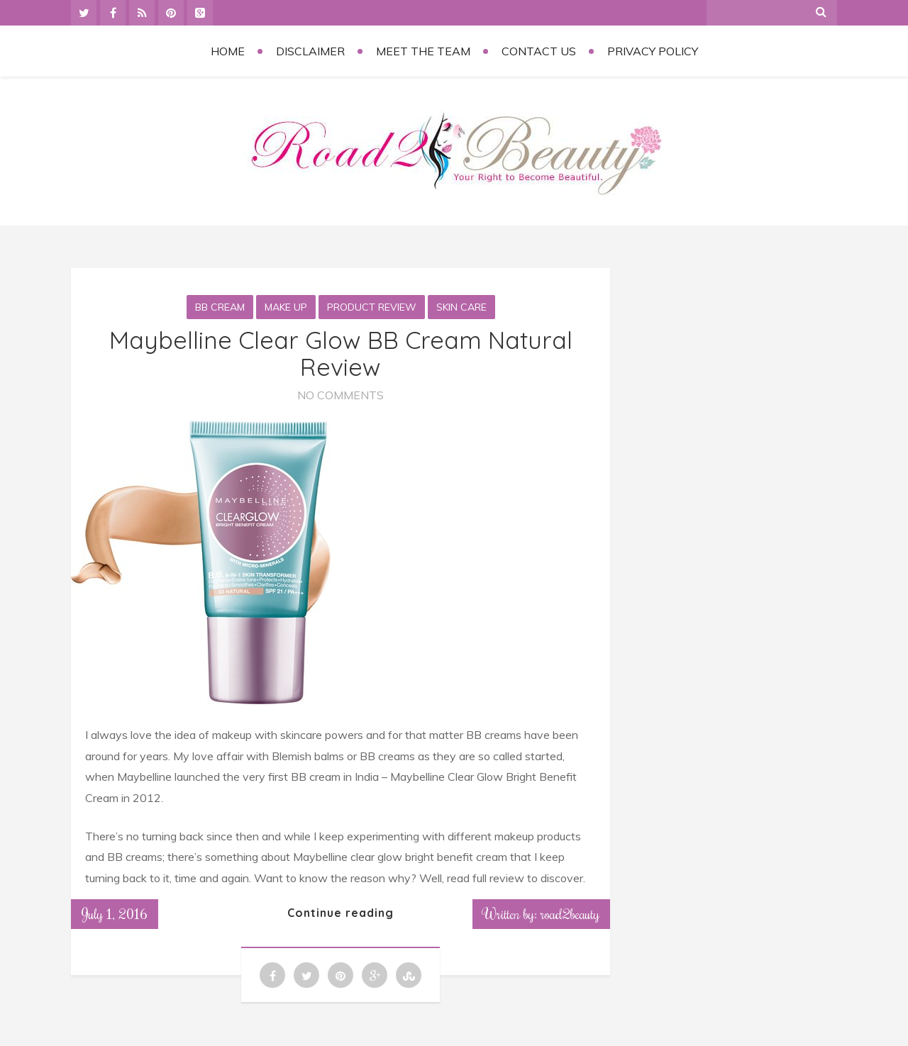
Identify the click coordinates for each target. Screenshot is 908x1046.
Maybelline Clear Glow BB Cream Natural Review (340, 353)
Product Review (371, 307)
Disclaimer (310, 51)
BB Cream (220, 307)
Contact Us (539, 51)
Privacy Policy (652, 51)
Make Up (286, 307)
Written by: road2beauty (541, 913)
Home (228, 51)
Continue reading (340, 913)
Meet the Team (423, 51)
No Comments (340, 395)
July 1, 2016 (115, 913)
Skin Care (461, 307)
